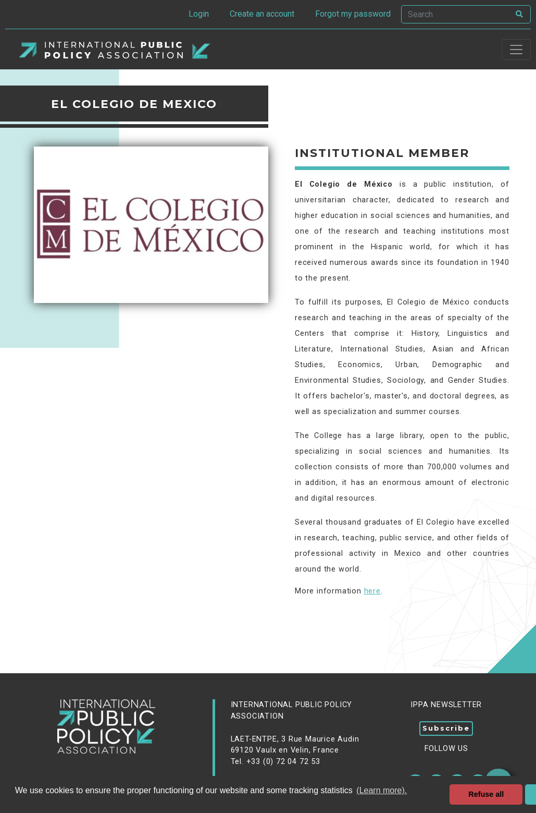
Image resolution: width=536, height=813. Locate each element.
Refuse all (486, 794)
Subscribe (446, 728)
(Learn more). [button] (381, 790)
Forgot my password (353, 14)
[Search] (455, 14)
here (372, 591)
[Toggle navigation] (516, 49)
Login (199, 14)
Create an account (262, 14)
